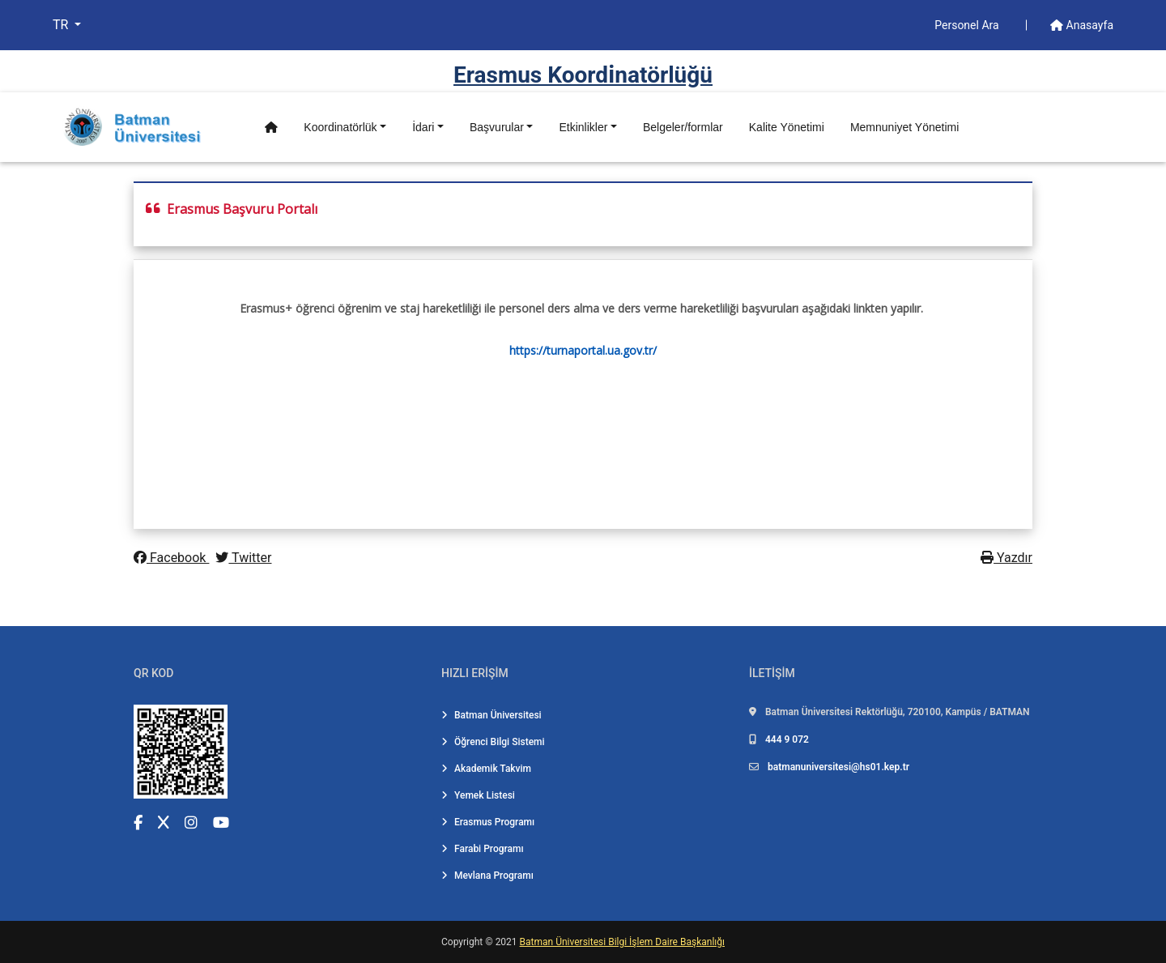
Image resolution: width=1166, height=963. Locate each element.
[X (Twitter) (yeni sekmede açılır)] (163, 822)
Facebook (171, 557)
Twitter (243, 557)
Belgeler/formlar (683, 127)
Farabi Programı (482, 848)
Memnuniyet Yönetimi (904, 127)
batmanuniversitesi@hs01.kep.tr (838, 767)
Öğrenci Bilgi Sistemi (493, 742)
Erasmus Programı (487, 822)
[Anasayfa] (271, 128)
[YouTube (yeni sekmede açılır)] (221, 822)
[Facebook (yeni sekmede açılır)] (138, 822)
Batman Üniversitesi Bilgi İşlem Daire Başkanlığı (622, 942)
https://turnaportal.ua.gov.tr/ (583, 350)
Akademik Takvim (486, 768)
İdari (423, 127)
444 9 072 (787, 739)
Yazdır (1006, 557)
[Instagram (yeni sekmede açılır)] (191, 822)
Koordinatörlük (340, 127)
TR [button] (62, 24)
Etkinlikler (583, 127)
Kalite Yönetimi (786, 127)
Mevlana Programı (487, 875)
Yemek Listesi (478, 795)
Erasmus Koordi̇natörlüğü (583, 75)
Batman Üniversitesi (491, 715)
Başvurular (497, 127)
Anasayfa (1081, 25)
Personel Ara (968, 25)
